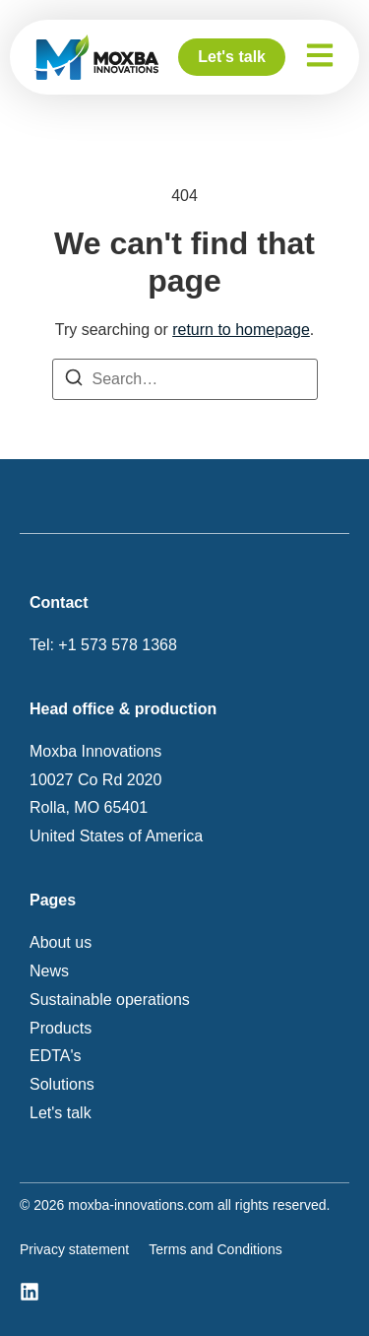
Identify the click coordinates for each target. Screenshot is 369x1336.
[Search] (73, 382)
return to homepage (241, 329)
